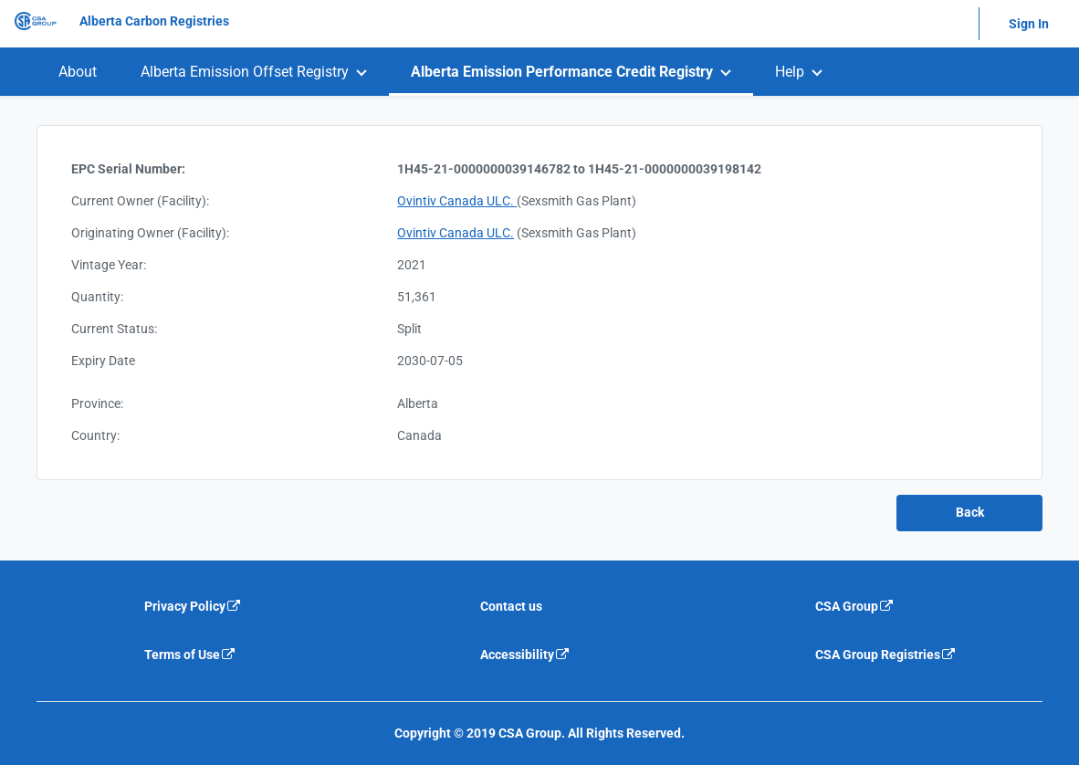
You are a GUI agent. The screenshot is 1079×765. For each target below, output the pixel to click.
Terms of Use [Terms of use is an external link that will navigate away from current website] (190, 654)
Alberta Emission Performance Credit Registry (562, 71)
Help (789, 71)
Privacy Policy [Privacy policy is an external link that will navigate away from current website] (193, 606)
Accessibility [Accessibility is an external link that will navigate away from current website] (525, 654)
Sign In (1029, 23)
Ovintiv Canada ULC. (457, 201)
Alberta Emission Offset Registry (245, 71)
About (77, 71)
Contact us (511, 606)
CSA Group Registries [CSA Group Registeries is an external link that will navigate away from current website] (886, 654)
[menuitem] (78, 71)
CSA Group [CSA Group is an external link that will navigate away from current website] (855, 606)
